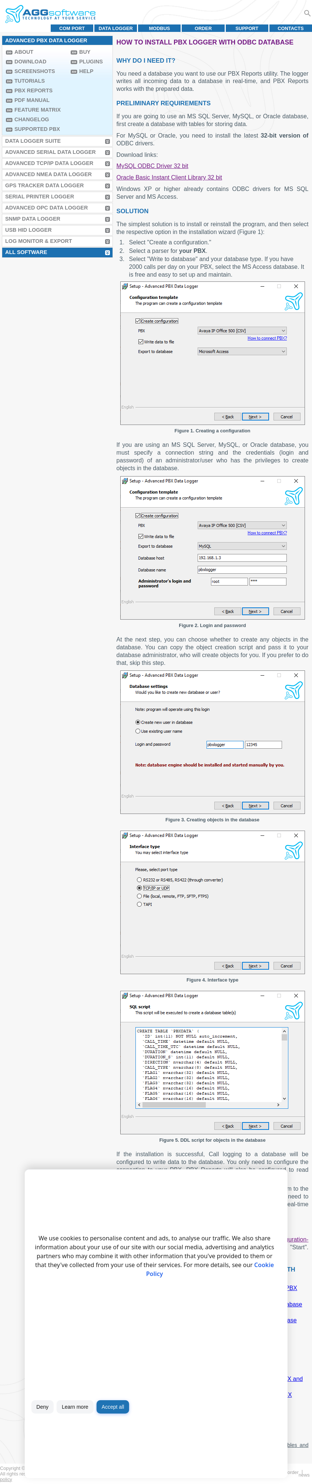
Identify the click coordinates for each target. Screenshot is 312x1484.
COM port (72, 28)
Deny (42, 1407)
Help (86, 71)
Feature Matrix (37, 110)
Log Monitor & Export (38, 241)
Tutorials (29, 81)
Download (30, 62)
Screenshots (34, 71)
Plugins (91, 62)
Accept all (113, 1407)
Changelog (31, 119)
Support (246, 28)
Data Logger (116, 28)
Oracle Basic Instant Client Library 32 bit (169, 177)
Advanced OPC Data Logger (46, 208)
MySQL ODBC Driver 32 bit (152, 166)
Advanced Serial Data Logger (50, 152)
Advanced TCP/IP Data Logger (49, 163)
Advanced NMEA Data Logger (48, 174)
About (23, 52)
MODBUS (159, 28)
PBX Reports (33, 90)
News (304, 1475)
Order (203, 28)
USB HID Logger (28, 230)
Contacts (290, 28)
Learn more (75, 1407)
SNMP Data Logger (32, 219)
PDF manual (32, 100)
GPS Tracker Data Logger (44, 185)
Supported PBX (37, 129)
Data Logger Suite (33, 141)
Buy (84, 52)
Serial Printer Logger (39, 196)
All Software (26, 252)
